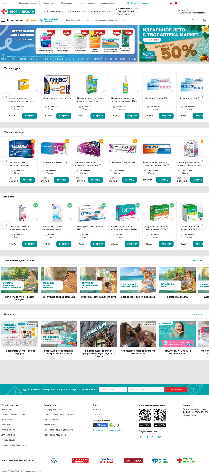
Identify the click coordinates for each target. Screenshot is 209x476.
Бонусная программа (137, 3)
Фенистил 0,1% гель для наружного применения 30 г (157, 163)
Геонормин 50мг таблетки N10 (90, 228)
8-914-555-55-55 (126, 11)
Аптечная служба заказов (13, 414)
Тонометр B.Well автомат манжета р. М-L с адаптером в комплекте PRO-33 (191, 164)
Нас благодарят (8, 420)
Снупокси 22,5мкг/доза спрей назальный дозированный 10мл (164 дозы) (22, 228)
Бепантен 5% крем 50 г (190, 98)
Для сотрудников (9, 435)
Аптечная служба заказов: (129, 9)
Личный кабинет (51, 420)
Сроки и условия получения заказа (60, 414)
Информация (66, 3)
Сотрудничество (9, 430)
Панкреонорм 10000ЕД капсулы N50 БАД (190, 228)
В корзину (29, 116)
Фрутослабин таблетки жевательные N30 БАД (156, 228)
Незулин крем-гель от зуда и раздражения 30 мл (90, 99)
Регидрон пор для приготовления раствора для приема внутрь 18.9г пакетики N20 (21, 100)
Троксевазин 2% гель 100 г (122, 162)
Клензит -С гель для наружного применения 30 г (88, 163)
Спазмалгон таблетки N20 (54, 162)
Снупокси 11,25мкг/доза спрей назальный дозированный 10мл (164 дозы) (56, 228)
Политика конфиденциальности (58, 430)
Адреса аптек (48, 3)
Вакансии (5, 425)
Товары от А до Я (9, 440)
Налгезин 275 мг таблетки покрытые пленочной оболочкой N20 (20, 164)
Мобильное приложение (152, 405)
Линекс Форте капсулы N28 (57, 98)
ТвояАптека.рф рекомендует (49, 20)
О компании (6, 3)
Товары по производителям (14, 445)
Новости (97, 409)
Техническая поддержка (55, 435)
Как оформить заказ (27, 3)
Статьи (96, 414)
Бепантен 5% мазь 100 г (157, 98)
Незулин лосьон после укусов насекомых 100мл (124, 99)
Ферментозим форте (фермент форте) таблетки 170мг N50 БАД (124, 228)
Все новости (198, 314)
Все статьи (199, 260)
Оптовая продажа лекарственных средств (97, 3)
